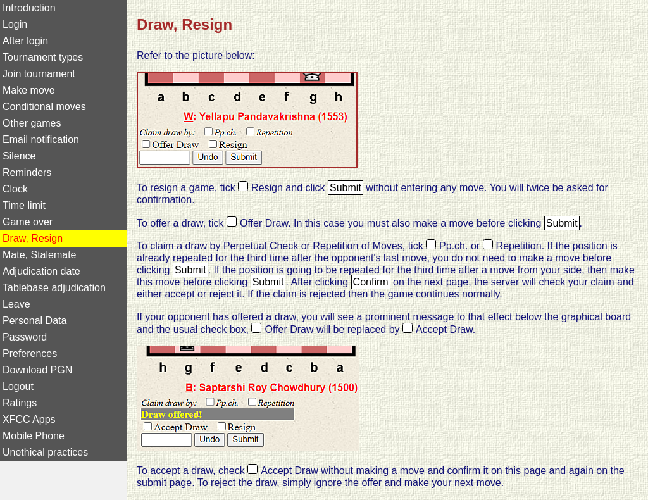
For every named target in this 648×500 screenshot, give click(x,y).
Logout (18, 386)
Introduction (29, 8)
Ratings (20, 402)
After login (25, 40)
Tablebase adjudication (54, 287)
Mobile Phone (34, 435)
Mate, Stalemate (40, 254)
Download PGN (37, 370)
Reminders (27, 172)
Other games (32, 123)
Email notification (41, 139)
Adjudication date (41, 271)
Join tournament (39, 73)
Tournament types (43, 57)
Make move (29, 90)
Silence (19, 156)
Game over (28, 221)
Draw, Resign (33, 238)
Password (25, 337)
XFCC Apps (29, 419)
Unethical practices (45, 452)
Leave (16, 304)
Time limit (24, 205)
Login (15, 24)
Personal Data (34, 320)
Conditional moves (44, 106)
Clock (15, 189)
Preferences (30, 353)
